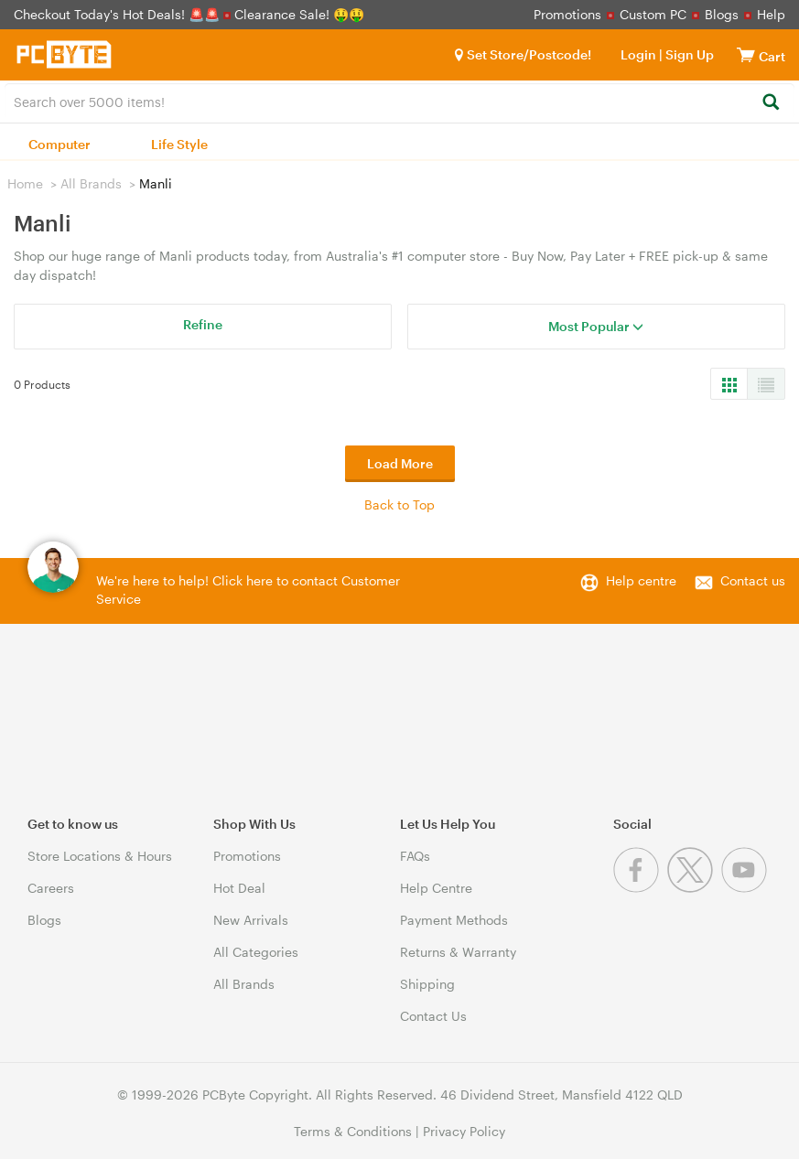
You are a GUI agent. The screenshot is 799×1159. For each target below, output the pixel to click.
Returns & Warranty (458, 952)
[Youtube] (746, 888)
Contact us (752, 580)
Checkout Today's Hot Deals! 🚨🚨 (118, 14)
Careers (50, 888)
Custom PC (653, 14)
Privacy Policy (464, 1131)
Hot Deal (239, 888)
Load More (400, 463)
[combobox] (399, 100)
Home (25, 183)
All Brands (91, 183)
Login (638, 54)
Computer (59, 144)
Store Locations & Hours (99, 856)
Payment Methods (454, 920)
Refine (202, 324)
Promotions (567, 14)
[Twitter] (694, 888)
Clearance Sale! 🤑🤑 (299, 14)
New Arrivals (250, 920)
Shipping (427, 984)
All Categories (255, 952)
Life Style (179, 144)
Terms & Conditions (353, 1131)
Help (771, 14)
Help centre (641, 580)
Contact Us (433, 1016)
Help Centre (436, 888)
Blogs (722, 14)
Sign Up (688, 54)
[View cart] (746, 54)
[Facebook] (640, 888)
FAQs (415, 856)
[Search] (770, 103)
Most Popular (595, 326)
